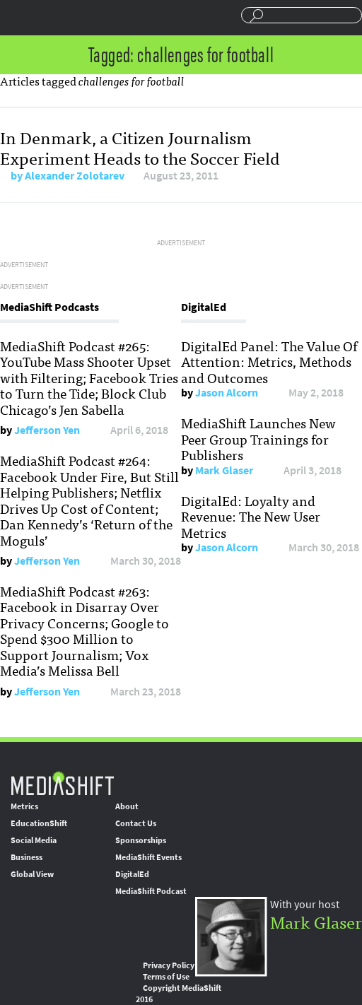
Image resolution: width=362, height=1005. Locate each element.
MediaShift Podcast (151, 891)
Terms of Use (166, 976)
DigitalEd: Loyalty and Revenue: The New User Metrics (250, 516)
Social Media (34, 840)
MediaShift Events (148, 857)
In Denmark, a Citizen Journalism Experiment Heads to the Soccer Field (140, 147)
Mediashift (72, 17)
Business (26, 857)
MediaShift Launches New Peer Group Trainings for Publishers (258, 438)
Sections (16, 16)
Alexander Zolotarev (74, 175)
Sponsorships (140, 840)
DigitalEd (132, 874)
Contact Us (135, 823)
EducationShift (39, 823)
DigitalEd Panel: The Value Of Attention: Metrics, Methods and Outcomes (269, 361)
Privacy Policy (168, 965)
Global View (32, 874)
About (127, 806)
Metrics (24, 806)
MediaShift (62, 782)
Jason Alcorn (226, 392)
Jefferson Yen (47, 430)
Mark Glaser (224, 470)
